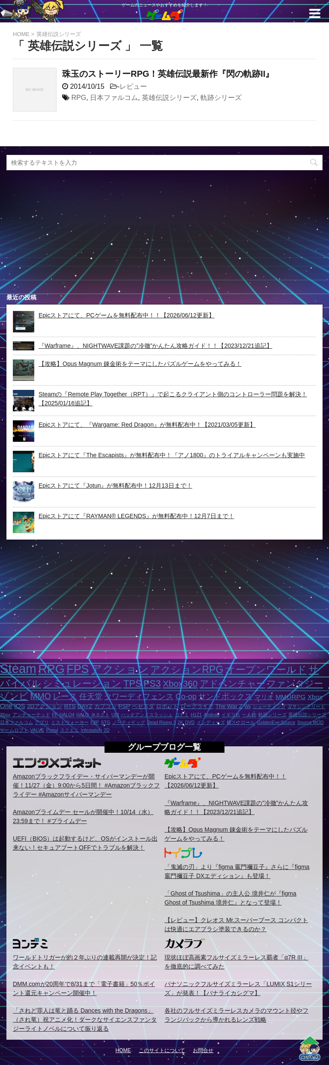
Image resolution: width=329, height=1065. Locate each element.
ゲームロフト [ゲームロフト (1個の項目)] (14, 730)
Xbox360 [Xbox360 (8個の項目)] (180, 683)
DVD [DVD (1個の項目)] (190, 722)
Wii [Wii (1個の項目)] (247, 706)
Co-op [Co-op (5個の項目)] (186, 696)
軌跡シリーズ (221, 97)
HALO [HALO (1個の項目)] (82, 714)
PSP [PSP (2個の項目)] (124, 706)
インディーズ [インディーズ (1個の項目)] (211, 722)
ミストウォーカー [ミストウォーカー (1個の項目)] (70, 722)
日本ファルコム (114, 97)
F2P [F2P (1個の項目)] (94, 722)
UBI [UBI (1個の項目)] (115, 714)
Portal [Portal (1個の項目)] (52, 730)
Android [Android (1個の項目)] (212, 714)
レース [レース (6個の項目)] (65, 696)
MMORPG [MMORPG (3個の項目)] (290, 696)
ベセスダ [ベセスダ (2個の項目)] (143, 706)
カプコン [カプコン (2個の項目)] (105, 706)
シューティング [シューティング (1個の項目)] (269, 706)
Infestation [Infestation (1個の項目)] (91, 730)
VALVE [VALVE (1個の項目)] (37, 730)
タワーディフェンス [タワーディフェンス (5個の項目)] (138, 696)
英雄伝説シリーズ (169, 97)
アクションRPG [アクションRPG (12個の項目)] (186, 669)
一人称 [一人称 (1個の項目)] (249, 714)
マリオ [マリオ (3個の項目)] (264, 696)
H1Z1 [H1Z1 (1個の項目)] (196, 714)
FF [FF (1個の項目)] (54, 714)
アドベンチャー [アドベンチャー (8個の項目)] (232, 683)
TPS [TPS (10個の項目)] (132, 683)
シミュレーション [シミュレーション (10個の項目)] (82, 683)
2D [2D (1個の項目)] (107, 730)
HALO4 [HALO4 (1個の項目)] (67, 714)
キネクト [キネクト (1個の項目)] (100, 714)
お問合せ (203, 1050)
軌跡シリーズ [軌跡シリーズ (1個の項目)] (272, 714)
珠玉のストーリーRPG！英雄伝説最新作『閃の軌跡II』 (168, 73)
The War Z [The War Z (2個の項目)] (228, 706)
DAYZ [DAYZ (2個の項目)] (85, 706)
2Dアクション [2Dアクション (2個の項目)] (44, 706)
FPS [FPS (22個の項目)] (77, 669)
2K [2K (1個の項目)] (180, 722)
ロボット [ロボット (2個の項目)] (167, 706)
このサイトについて (162, 1050)
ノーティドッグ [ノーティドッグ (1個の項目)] (128, 722)
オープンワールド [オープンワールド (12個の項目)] (266, 669)
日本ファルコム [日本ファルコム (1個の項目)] (16, 722)
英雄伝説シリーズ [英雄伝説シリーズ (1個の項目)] (307, 714)
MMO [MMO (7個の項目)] (40, 696)
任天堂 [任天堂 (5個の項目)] (90, 696)
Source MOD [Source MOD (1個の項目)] (310, 722)
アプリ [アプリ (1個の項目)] (42, 722)
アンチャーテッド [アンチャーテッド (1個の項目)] (31, 714)
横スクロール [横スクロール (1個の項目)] (241, 722)
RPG (78, 97)
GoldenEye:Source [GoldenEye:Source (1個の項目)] (276, 722)
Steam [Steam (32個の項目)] (18, 668)
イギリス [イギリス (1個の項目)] (230, 714)
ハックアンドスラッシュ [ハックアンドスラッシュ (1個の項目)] (147, 714)
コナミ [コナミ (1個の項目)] (182, 714)
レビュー (133, 86)
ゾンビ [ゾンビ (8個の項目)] (14, 696)
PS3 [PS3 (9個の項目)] (152, 684)
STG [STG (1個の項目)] (105, 722)
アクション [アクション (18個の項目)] (120, 669)
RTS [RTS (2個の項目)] (70, 706)
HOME (123, 1050)
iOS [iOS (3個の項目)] (19, 705)
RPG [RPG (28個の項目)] (51, 669)
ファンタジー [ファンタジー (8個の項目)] (295, 683)
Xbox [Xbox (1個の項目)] (5, 714)
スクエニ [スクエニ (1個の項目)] (69, 730)
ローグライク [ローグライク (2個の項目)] (197, 706)
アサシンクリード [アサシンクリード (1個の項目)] (306, 706)
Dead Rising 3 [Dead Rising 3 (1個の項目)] (161, 722)
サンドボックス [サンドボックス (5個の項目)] (225, 696)
